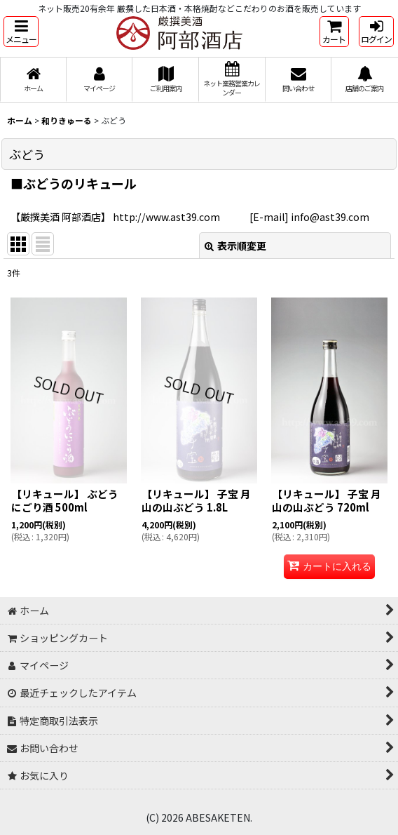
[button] (21, 31)
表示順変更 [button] (235, 246)
